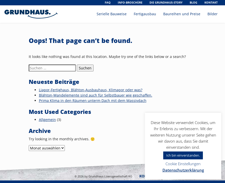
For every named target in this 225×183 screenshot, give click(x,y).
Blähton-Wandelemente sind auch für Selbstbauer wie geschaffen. (95, 95)
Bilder (212, 13)
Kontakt (211, 2)
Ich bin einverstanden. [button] (183, 155)
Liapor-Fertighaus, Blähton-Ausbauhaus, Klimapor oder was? (90, 89)
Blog (193, 2)
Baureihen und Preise (181, 13)
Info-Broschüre (130, 2)
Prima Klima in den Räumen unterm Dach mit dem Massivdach (92, 100)
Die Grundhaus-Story (166, 2)
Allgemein (47, 119)
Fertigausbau (145, 13)
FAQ (108, 2)
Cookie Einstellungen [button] (183, 163)
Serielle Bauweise (112, 13)
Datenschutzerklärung (183, 170)
